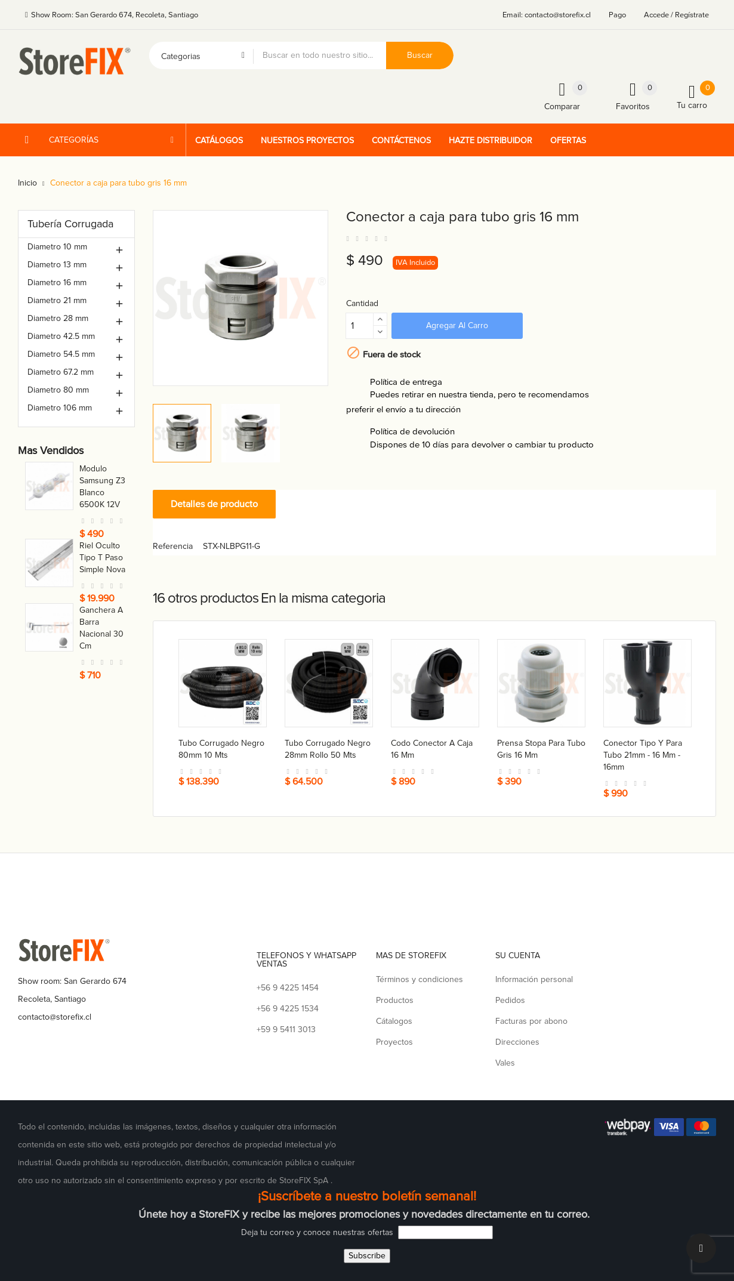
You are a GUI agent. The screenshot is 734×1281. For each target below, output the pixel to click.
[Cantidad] (360, 326)
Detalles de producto (214, 504)
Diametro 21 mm (57, 300)
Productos (395, 1000)
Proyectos (394, 1042)
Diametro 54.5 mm (61, 354)
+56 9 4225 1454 (288, 988)
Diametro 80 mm (58, 390)
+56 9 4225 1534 (288, 1009)
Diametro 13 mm (57, 265)
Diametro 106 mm (59, 408)
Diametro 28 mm (57, 318)
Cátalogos (394, 1021)
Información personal (534, 979)
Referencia (173, 546)
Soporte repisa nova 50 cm (102, 529)
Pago (617, 15)
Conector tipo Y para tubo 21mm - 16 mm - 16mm (642, 755)
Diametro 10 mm (57, 247)
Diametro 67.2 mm (60, 372)
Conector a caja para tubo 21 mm (101, 594)
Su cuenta (517, 955)
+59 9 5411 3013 (286, 1029)
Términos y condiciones (419, 979)
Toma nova (99, 469)
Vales (505, 1063)
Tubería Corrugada (70, 223)
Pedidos (510, 1000)
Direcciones (517, 1042)
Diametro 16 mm (57, 282)
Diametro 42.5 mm (61, 336)
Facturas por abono (531, 1021)
